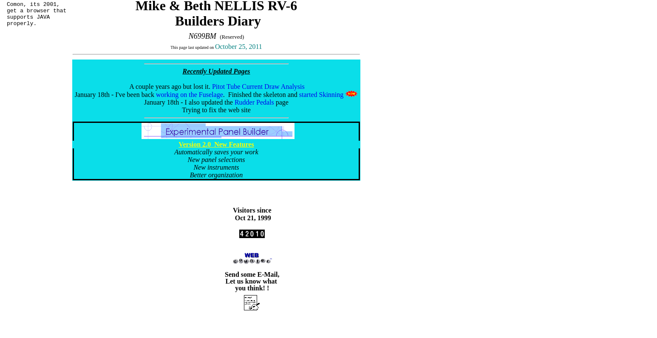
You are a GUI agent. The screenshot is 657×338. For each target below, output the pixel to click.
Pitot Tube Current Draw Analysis (258, 86)
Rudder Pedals (254, 102)
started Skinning (321, 94)
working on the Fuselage (189, 94)
